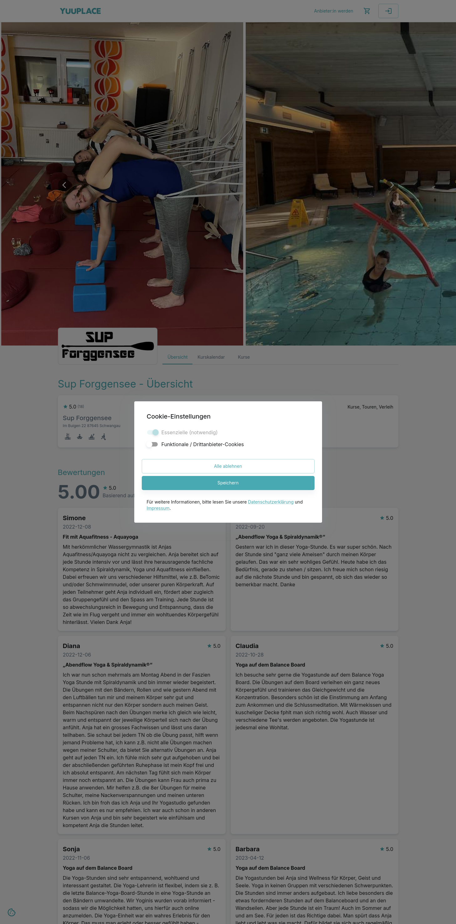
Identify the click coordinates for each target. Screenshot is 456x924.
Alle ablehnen (228, 466)
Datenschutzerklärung (271, 501)
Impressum (158, 508)
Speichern (228, 483)
